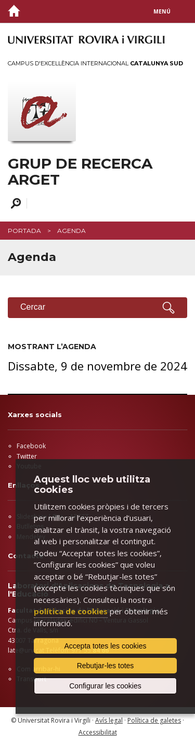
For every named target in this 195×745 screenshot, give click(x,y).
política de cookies (71, 611)
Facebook (31, 446)
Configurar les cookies (105, 686)
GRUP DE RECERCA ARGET (80, 172)
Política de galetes (154, 720)
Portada (24, 230)
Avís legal (109, 720)
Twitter (27, 456)
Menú (162, 11)
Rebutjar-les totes (105, 665)
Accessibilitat (98, 732)
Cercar (14, 203)
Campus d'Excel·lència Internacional (95, 63)
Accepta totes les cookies (105, 646)
